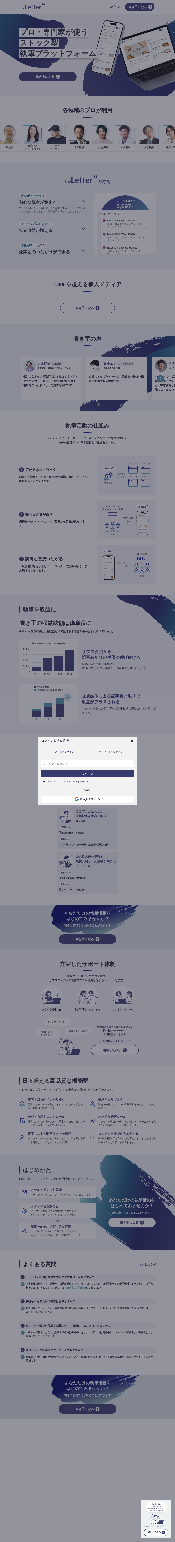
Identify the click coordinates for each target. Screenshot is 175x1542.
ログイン (87, 774)
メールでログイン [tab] (64, 751)
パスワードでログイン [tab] (111, 751)
